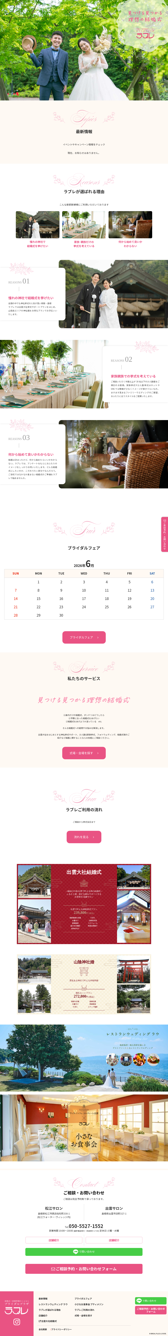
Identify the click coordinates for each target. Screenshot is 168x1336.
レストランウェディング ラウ (53, 1304)
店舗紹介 (54, 1240)
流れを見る (81, 837)
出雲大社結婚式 (49, 1321)
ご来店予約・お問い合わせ (164, 536)
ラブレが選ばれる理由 (50, 1309)
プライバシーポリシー (61, 1329)
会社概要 (43, 1329)
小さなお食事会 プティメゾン (89, 1304)
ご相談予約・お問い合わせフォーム (86, 1268)
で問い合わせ (84, 1251)
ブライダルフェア (81, 637)
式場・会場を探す (81, 753)
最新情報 (43, 1298)
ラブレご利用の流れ (84, 1309)
